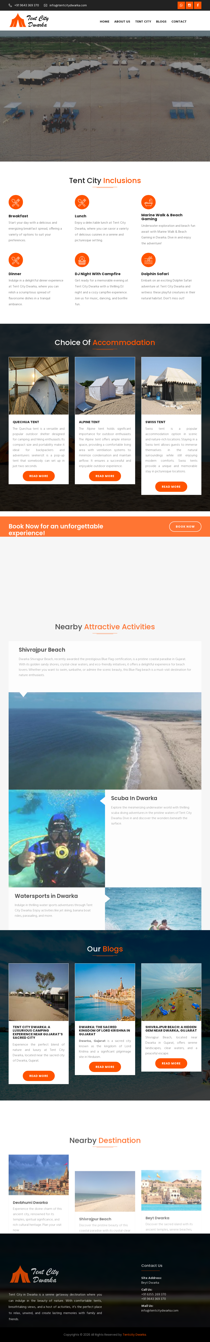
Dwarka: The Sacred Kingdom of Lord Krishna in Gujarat (104, 1030)
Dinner (15, 274)
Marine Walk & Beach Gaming (162, 217)
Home (104, 21)
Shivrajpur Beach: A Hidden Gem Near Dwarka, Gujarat (171, 1028)
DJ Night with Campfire (98, 274)
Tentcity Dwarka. (135, 1335)
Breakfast (18, 216)
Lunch (80, 216)
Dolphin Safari (155, 274)
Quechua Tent (26, 422)
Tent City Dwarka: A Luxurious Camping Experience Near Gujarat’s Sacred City (38, 1032)
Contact (179, 21)
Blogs (161, 21)
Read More (38, 476)
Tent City (143, 21)
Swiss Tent (155, 422)
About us (122, 21)
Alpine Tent (89, 422)
